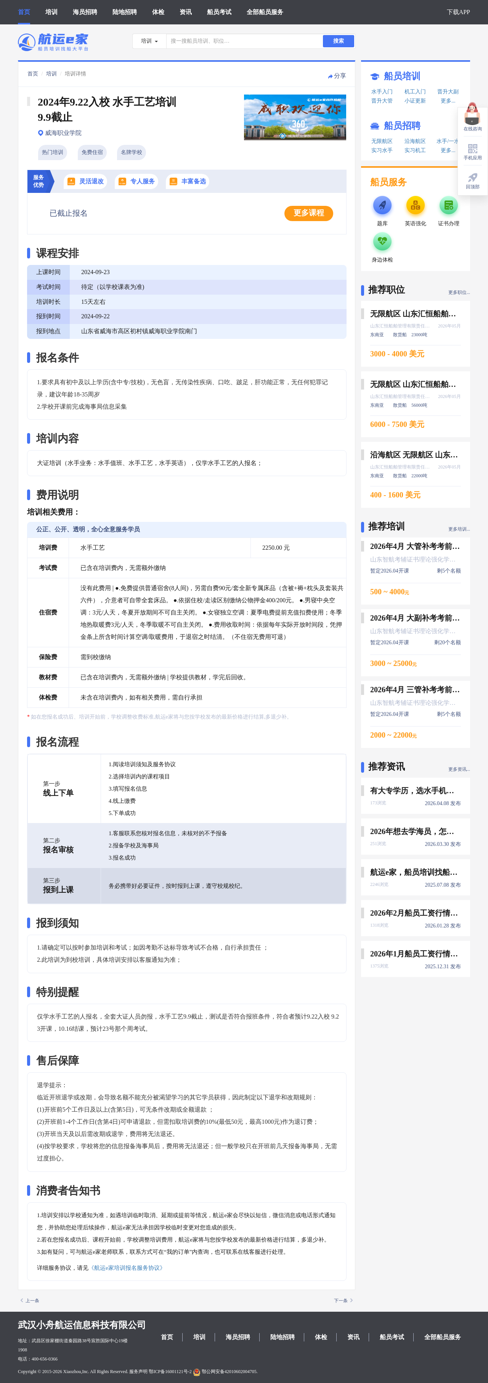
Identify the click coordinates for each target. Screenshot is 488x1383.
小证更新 (415, 101)
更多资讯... (459, 769)
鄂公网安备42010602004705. (225, 1371)
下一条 (343, 1300)
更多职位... (459, 292)
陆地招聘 (124, 12)
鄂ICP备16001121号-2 (170, 1371)
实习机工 (415, 150)
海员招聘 (85, 12)
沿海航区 (415, 141)
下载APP (458, 12)
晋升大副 (448, 92)
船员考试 (219, 12)
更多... (448, 101)
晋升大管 (382, 101)
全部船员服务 (265, 12)
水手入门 (382, 92)
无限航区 (382, 141)
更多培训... (459, 529)
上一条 (30, 1300)
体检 (158, 12)
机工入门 (415, 92)
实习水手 (382, 150)
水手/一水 (448, 141)
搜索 (338, 41)
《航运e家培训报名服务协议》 (126, 1268)
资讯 (186, 12)
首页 (24, 12)
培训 (51, 12)
